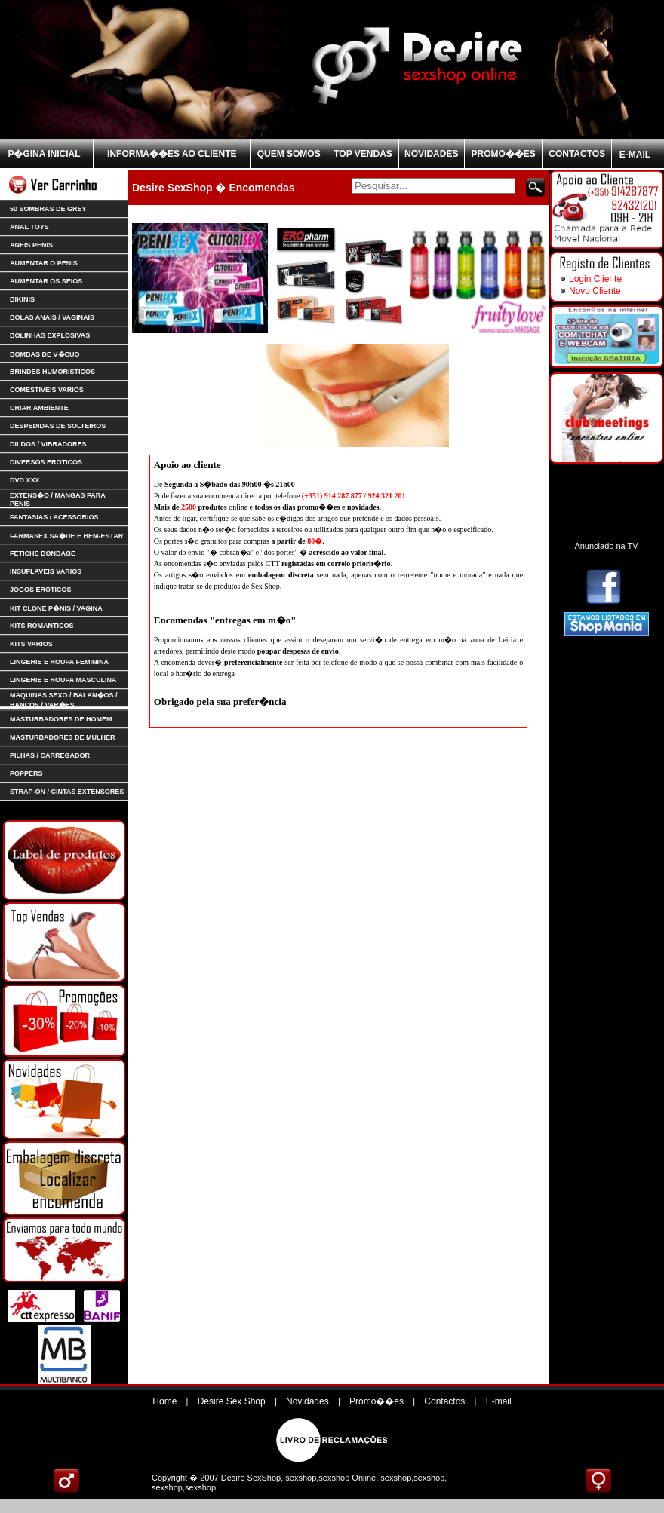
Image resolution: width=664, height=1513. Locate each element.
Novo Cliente (595, 291)
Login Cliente (595, 279)
